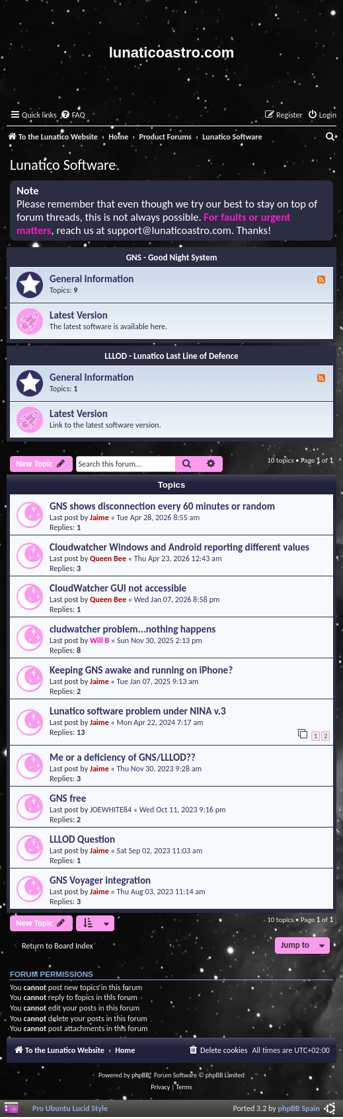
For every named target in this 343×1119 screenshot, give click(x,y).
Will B (99, 640)
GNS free (68, 798)
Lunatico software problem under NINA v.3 (138, 711)
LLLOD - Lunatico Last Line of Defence (171, 356)
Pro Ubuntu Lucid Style (70, 1108)
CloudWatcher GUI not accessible (118, 588)
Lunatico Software (63, 165)
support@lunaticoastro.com (169, 230)
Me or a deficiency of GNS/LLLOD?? (123, 757)
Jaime (99, 517)
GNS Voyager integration (100, 880)
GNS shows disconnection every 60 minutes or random (162, 506)
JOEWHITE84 (111, 809)
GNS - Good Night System (171, 257)
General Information (91, 279)
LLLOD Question (82, 839)
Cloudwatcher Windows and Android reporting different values (179, 547)
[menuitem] (72, 115)
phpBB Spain (299, 1108)
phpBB (140, 1075)
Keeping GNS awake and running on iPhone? (141, 670)
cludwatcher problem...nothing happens (132, 629)
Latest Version (79, 315)
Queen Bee (108, 558)
